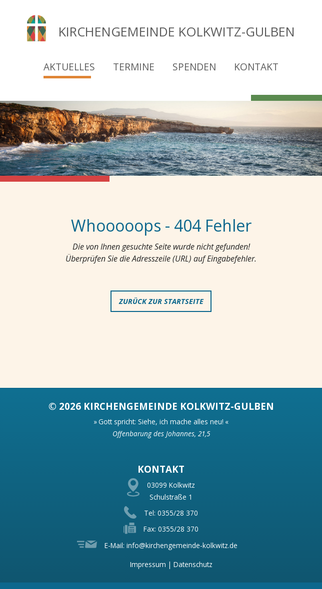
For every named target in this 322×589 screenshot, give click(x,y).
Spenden (194, 66)
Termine (133, 66)
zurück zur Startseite (161, 301)
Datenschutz (193, 564)
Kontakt (256, 66)
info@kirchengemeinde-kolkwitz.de (182, 545)
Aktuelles (69, 66)
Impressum (148, 564)
